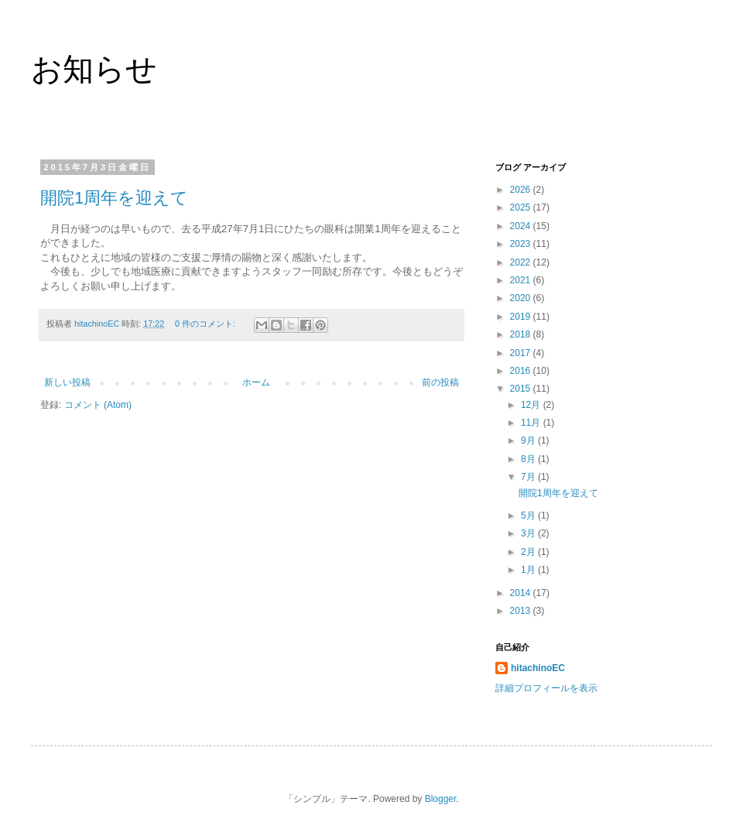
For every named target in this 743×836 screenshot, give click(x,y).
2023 (521, 243)
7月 (529, 476)
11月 (532, 422)
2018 (521, 334)
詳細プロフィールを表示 (546, 688)
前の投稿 (440, 382)
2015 (521, 388)
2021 (521, 280)
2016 (521, 370)
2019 (521, 316)
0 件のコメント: (206, 323)
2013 (521, 610)
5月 (529, 515)
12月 (532, 404)
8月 (529, 459)
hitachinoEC (538, 668)
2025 (521, 207)
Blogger (441, 798)
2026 (521, 189)
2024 (521, 226)
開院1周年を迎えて (114, 197)
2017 (521, 353)
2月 (529, 551)
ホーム (256, 382)
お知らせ (94, 69)
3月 (529, 533)
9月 (529, 440)
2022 (521, 262)
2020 (521, 298)
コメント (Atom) (98, 404)
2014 (521, 593)
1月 (529, 569)
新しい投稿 (67, 382)
